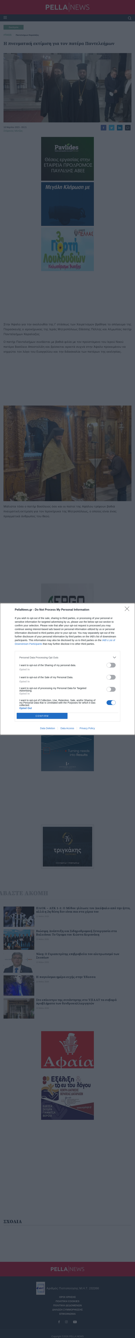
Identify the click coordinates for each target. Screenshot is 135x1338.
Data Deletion (47, 728)
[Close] (128, 610)
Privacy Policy (87, 728)
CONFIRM (42, 716)
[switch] (111, 665)
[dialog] (67, 669)
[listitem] (67, 657)
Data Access (67, 728)
